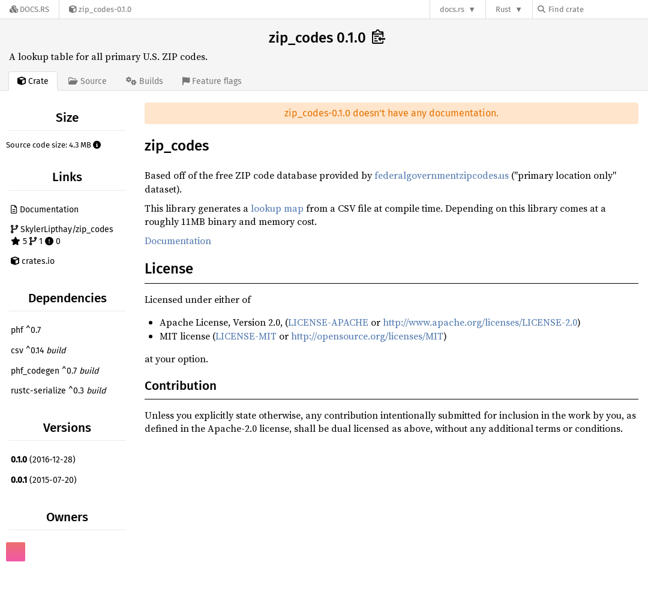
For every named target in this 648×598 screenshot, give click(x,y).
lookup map (277, 208)
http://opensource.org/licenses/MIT (367, 335)
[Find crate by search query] (597, 9)
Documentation (45, 210)
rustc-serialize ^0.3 (58, 391)
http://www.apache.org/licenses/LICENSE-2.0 (480, 322)
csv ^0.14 (38, 350)
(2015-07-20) (44, 480)
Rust (503, 9)
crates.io (33, 261)
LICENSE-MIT (246, 335)
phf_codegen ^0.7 (54, 371)
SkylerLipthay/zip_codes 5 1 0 (62, 235)
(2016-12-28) (43, 460)
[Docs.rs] (29, 9)
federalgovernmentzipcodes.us (441, 175)
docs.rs (452, 9)
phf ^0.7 (26, 330)
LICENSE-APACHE (328, 322)
